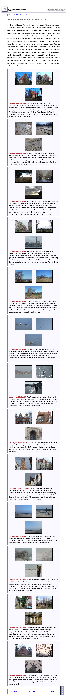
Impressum (62, 690)
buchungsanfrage (56, 9)
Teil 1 (16, 691)
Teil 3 (53, 691)
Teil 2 (34, 691)
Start (9, 14)
